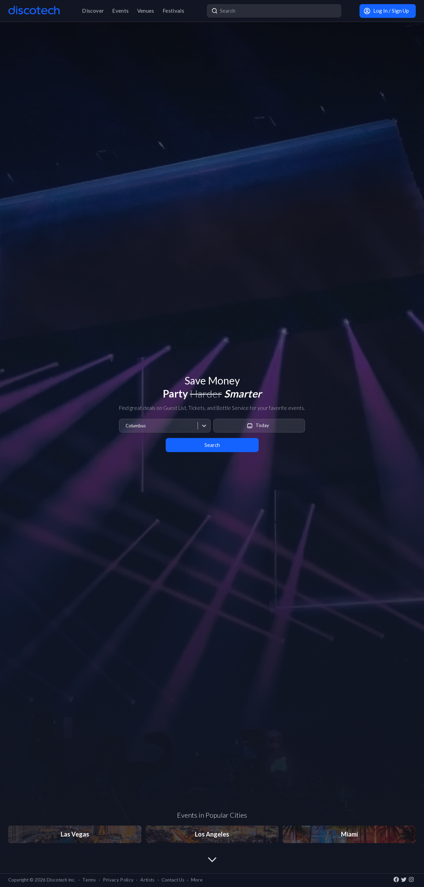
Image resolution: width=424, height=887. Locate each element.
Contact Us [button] (173, 880)
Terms (89, 880)
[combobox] (125, 426)
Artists (147, 880)
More (196, 880)
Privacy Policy (118, 880)
